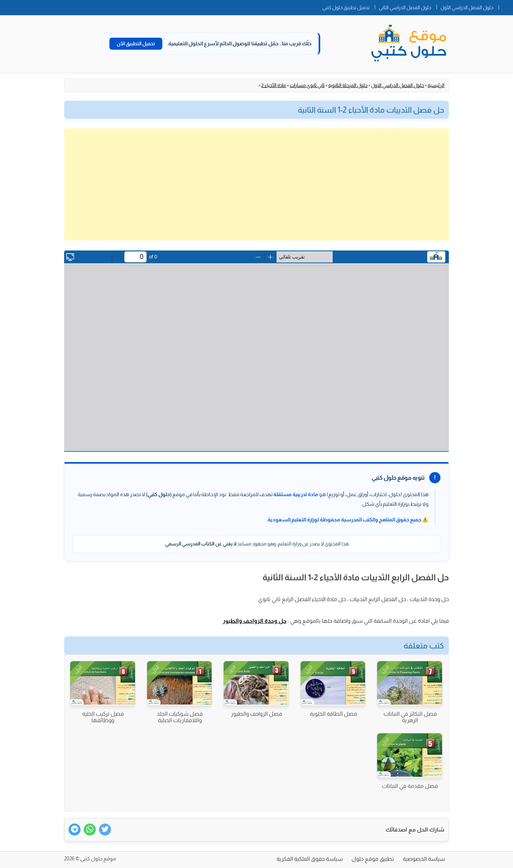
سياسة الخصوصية (424, 859)
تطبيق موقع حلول (372, 859)
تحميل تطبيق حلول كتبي (346, 7)
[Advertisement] (256, 184)
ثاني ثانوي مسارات (307, 85)
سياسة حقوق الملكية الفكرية (310, 859)
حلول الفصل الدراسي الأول (466, 7)
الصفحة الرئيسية (506, 6)
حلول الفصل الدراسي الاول (397, 85)
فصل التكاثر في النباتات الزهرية (410, 717)
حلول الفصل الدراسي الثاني (405, 7)
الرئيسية (436, 85)
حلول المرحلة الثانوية (348, 85)
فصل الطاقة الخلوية (333, 714)
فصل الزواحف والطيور (256, 714)
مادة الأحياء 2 (273, 85)
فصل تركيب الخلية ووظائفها (103, 717)
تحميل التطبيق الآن (136, 43)
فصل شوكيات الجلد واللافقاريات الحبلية (180, 717)
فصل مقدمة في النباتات (410, 786)
